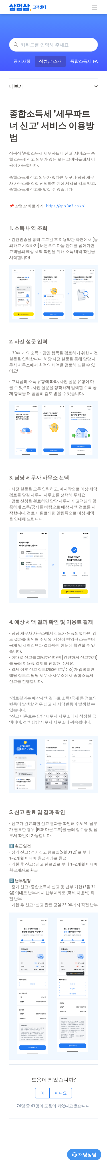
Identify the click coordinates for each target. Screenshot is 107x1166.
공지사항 (22, 61)
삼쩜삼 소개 (50, 61)
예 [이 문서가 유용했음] (43, 1093)
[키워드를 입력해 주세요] (53, 45)
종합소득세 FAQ (85, 61)
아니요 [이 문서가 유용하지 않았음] (61, 1093)
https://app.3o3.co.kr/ (65, 206)
